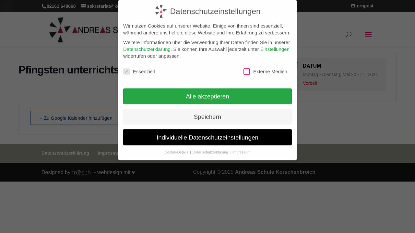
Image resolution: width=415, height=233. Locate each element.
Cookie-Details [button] (177, 149)
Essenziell (139, 68)
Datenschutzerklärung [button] (211, 149)
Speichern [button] (207, 113)
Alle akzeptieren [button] (207, 93)
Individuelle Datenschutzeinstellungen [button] (207, 133)
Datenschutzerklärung (147, 46)
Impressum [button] (241, 149)
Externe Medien (265, 68)
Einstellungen (275, 46)
